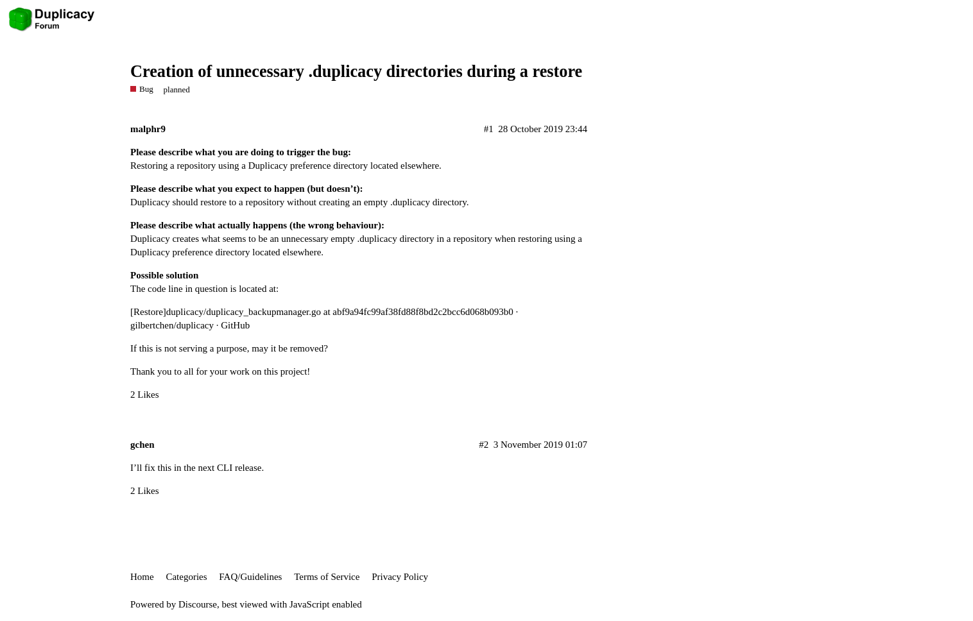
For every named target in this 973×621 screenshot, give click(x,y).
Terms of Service (326, 577)
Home (142, 577)
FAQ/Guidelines (250, 577)
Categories (186, 577)
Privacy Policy (400, 577)
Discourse (197, 604)
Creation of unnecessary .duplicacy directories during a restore (356, 71)
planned (177, 89)
